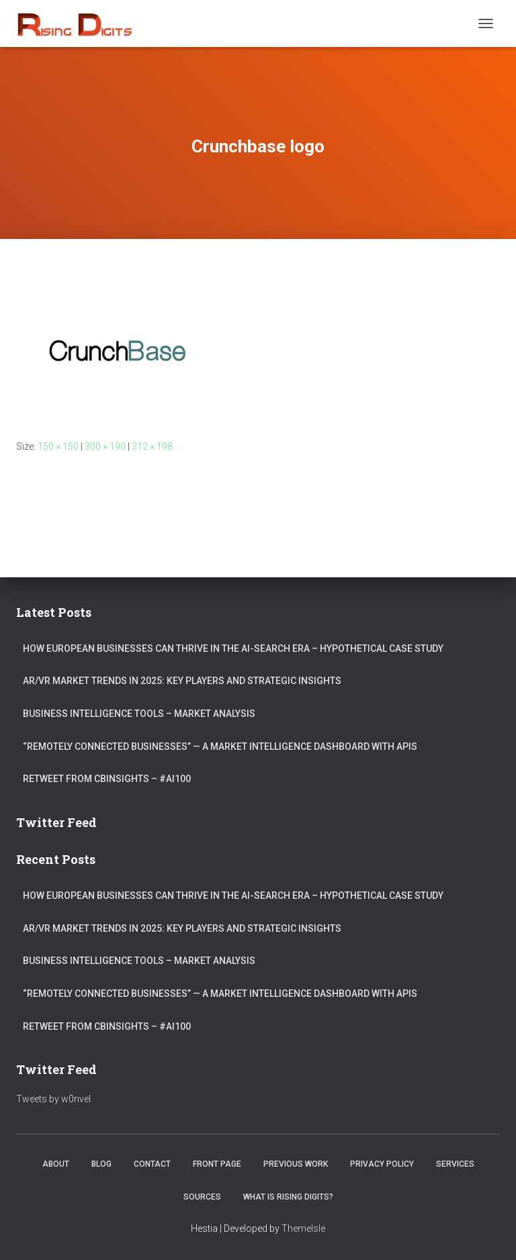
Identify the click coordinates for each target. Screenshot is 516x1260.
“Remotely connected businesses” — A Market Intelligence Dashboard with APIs (220, 746)
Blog (101, 1164)
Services (455, 1164)
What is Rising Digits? (288, 1197)
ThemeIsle (303, 1228)
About (55, 1164)
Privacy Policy (382, 1164)
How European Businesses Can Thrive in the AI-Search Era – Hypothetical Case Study (233, 648)
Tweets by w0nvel (53, 1099)
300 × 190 (105, 446)
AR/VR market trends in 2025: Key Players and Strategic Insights (182, 680)
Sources (202, 1197)
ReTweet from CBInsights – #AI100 (107, 778)
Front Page (217, 1164)
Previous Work (295, 1164)
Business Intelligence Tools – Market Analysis (139, 713)
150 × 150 (58, 446)
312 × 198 (152, 446)
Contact (152, 1164)
